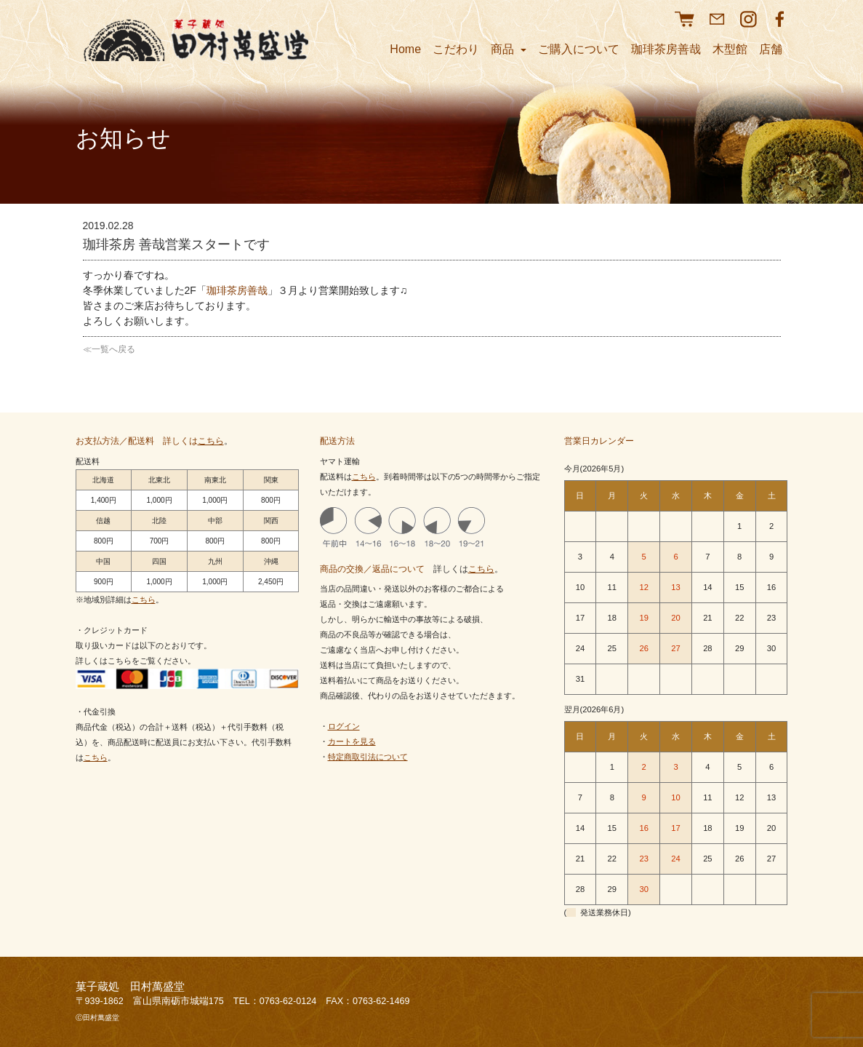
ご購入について (578, 49)
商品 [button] (508, 49)
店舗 (770, 49)
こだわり (456, 49)
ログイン (344, 726)
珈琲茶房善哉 (666, 49)
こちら (211, 441)
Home (405, 49)
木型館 (730, 49)
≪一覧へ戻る (109, 349)
